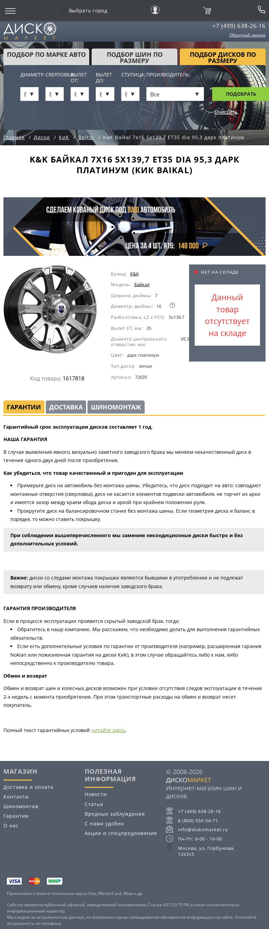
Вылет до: (104, 78)
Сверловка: (54, 75)
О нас (11, 825)
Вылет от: (79, 78)
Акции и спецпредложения (121, 833)
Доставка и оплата (28, 787)
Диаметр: (29, 75)
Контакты (16, 796)
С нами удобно (104, 823)
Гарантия (16, 816)
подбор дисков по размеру (223, 57)
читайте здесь (108, 730)
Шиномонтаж (116, 407)
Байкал (141, 284)
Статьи (94, 804)
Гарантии (24, 407)
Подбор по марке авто (46, 54)
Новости (96, 794)
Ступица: (130, 75)
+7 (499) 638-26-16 (239, 26)
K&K (134, 274)
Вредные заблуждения (115, 814)
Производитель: (168, 75)
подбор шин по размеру (135, 57)
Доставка (66, 407)
